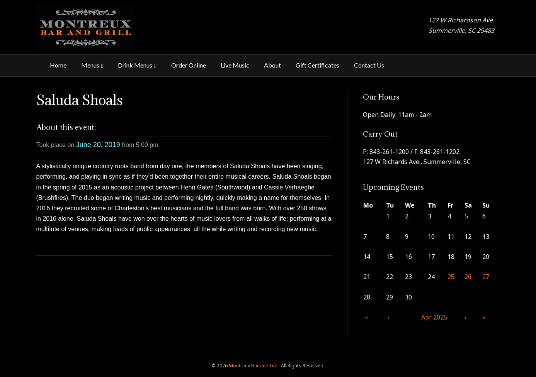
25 (451, 276)
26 (468, 276)
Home (58, 65)
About (272, 65)
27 (485, 276)
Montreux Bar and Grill (254, 365)
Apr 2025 (434, 317)
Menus (90, 65)
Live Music (235, 65)
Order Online (188, 65)
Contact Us (369, 65)
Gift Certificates (317, 65)
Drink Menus (135, 65)
